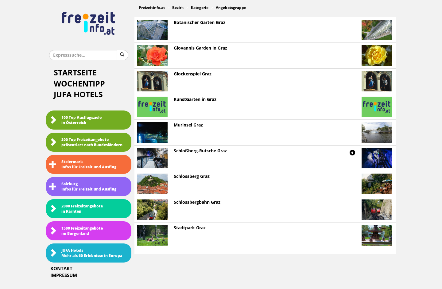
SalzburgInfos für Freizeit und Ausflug (82, 186)
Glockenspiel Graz (192, 74)
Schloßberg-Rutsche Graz (200, 151)
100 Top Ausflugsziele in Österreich (75, 120)
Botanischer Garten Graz (199, 22)
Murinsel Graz (188, 125)
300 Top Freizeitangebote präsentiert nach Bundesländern (85, 142)
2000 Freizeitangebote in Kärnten (76, 209)
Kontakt (61, 268)
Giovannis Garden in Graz (200, 48)
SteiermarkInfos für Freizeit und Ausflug (82, 164)
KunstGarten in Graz (195, 99)
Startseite (75, 72)
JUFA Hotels (78, 94)
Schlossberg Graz (192, 176)
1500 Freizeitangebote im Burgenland (76, 231)
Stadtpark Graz (190, 228)
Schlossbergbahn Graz (197, 202)
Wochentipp (79, 83)
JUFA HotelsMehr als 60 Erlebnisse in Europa (85, 253)
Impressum (63, 275)
